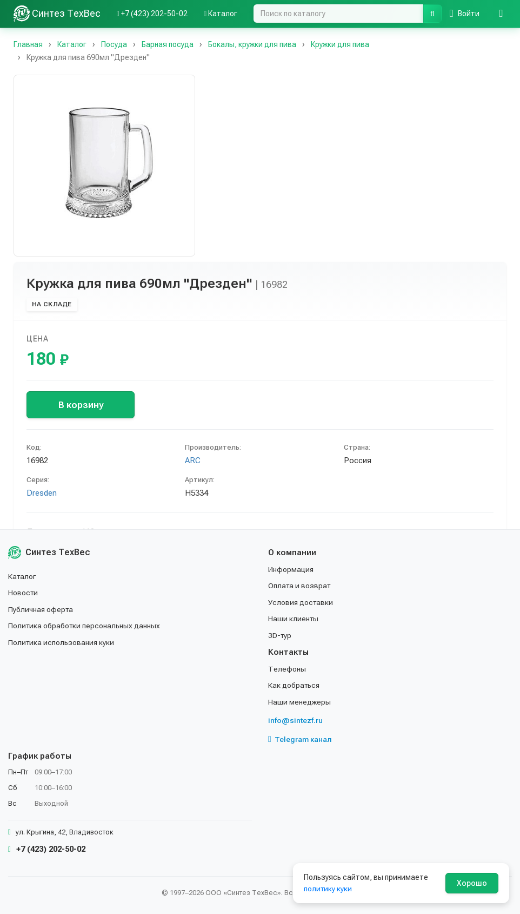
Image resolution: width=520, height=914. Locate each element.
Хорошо (472, 883)
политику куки (328, 888)
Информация (291, 569)
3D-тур (280, 635)
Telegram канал (300, 739)
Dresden (41, 493)
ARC (193, 460)
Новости (23, 592)
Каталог (22, 576)
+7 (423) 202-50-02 (46, 849)
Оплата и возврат (300, 585)
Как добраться (294, 685)
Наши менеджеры (299, 702)
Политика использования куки (62, 642)
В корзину (80, 404)
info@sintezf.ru (295, 720)
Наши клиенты (293, 618)
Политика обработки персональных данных (85, 625)
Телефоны (287, 669)
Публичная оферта (41, 609)
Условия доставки (301, 602)
